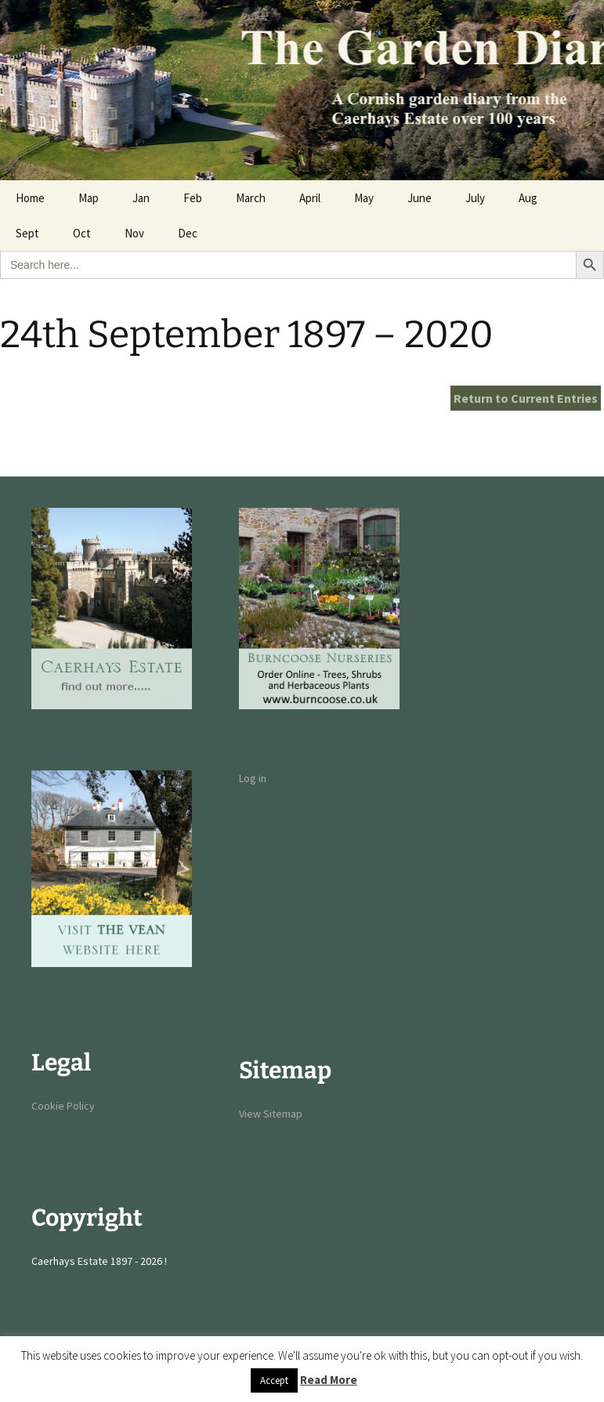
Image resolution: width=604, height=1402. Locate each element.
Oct (82, 233)
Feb (192, 197)
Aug (528, 197)
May (364, 197)
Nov (134, 233)
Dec (187, 233)
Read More (328, 1379)
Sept (27, 233)
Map (88, 197)
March (251, 197)
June (419, 197)
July (475, 197)
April (309, 197)
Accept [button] (274, 1380)
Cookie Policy (63, 1106)
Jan (141, 197)
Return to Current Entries (526, 398)
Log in (252, 778)
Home (30, 197)
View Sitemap (270, 1114)
